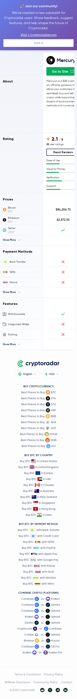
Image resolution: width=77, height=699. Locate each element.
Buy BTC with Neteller (38, 578)
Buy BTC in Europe (38, 473)
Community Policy (45, 682)
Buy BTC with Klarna (38, 566)
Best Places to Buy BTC (38, 392)
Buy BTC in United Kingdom (38, 467)
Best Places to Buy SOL (38, 404)
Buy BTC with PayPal (38, 548)
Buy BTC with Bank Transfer (38, 530)
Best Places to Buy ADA (38, 422)
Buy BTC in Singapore (38, 503)
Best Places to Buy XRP (38, 410)
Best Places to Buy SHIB (38, 440)
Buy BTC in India (39, 515)
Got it (38, 43)
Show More (9, 239)
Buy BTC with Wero (38, 584)
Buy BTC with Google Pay (38, 560)
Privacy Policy (53, 674)
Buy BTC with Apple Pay (38, 554)
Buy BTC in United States (38, 461)
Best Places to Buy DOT (38, 428)
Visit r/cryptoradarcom (39, 35)
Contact (66, 682)
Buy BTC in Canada (39, 485)
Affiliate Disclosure (17, 682)
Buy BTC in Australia (38, 491)
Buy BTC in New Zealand (38, 497)
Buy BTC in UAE (38, 479)
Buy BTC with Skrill (38, 572)
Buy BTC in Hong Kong (38, 509)
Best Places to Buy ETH (38, 398)
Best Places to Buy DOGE (38, 434)
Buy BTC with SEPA (38, 542)
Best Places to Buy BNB (38, 416)
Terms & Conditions (27, 674)
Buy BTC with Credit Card (38, 536)
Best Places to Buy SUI (39, 446)
